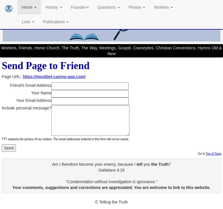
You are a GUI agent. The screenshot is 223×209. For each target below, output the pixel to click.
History (53, 7)
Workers (163, 7)
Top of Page (213, 153)
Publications (56, 21)
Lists (28, 21)
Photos (137, 7)
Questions (109, 7)
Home (29, 7)
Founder (80, 7)
